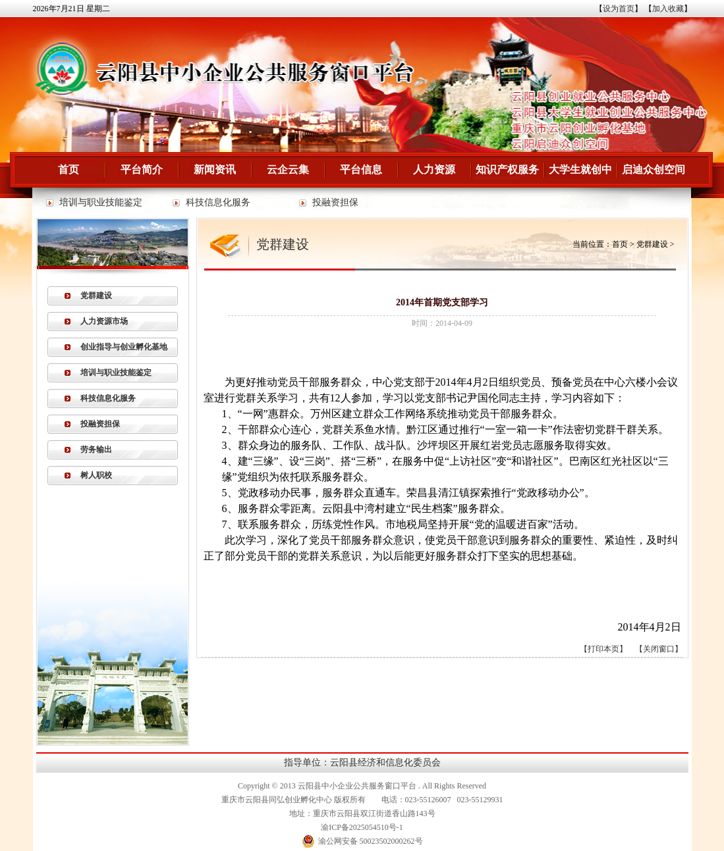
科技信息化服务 (218, 202)
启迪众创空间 (653, 169)
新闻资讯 (215, 169)
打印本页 (603, 649)
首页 (68, 169)
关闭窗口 (659, 649)
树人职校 (96, 475)
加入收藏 (668, 8)
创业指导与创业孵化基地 (123, 346)
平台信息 (361, 169)
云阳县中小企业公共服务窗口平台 (357, 785)
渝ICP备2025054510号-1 (362, 827)
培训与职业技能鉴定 (100, 202)
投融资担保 (335, 202)
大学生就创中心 (580, 176)
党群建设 (96, 295)
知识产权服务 (507, 169)
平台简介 (142, 169)
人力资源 (434, 169)
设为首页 (618, 8)
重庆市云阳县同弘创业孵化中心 (276, 799)
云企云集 (288, 169)
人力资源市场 (104, 321)
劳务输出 (96, 449)
